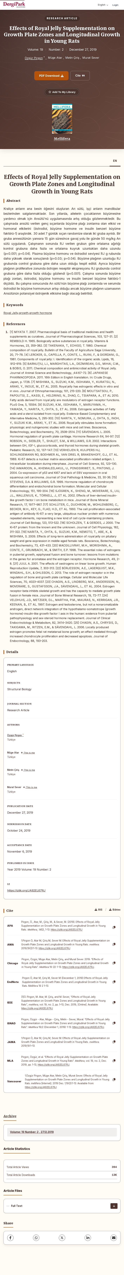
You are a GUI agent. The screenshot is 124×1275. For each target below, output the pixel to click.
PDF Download (51, 75)
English (103, 4)
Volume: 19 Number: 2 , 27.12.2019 (32, 1132)
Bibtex (114, 909)
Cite (80, 75)
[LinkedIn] (88, 1238)
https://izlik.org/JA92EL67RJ (26, 890)
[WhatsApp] (36, 1238)
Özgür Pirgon (34, 58)
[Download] (114, 1206)
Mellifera (62, 139)
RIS (98, 909)
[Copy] (114, 927)
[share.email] (113, 1238)
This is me (28, 752)
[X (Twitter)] (62, 1238)
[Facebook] (10, 1238)
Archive (10, 1116)
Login (115, 4)
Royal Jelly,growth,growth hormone (28, 313)
